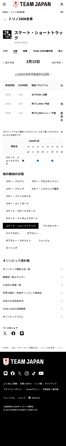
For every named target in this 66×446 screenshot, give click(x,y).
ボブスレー (32, 233)
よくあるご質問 (10, 383)
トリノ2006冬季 (48, 347)
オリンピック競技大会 (28, 347)
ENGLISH (36, 397)
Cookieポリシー (33, 389)
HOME (5, 347)
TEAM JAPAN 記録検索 (14, 308)
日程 (15, 50)
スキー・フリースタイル (18, 196)
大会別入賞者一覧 (12, 285)
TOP (5, 50)
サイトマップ (50, 383)
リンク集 (38, 383)
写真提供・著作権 (50, 389)
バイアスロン (13, 233)
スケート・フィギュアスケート (22, 218)
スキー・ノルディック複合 (45, 188)
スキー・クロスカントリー (45, 181)
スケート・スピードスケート (21, 210)
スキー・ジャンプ (15, 188)
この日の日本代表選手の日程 (32, 74)
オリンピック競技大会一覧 (16, 269)
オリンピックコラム (13, 316)
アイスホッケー (51, 225)
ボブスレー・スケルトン (18, 240)
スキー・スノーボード (17, 203)
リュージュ (44, 240)
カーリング (11, 247)
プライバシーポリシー (13, 389)
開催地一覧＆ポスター (14, 277)
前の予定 (9, 62)
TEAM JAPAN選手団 (43, 50)
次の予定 (56, 62)
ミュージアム (9, 397)
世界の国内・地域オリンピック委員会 (22, 292)
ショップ (22, 397)
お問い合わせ (26, 383)
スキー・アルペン (15, 181)
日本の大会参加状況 (13, 300)
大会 (13, 347)
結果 (25, 50)
